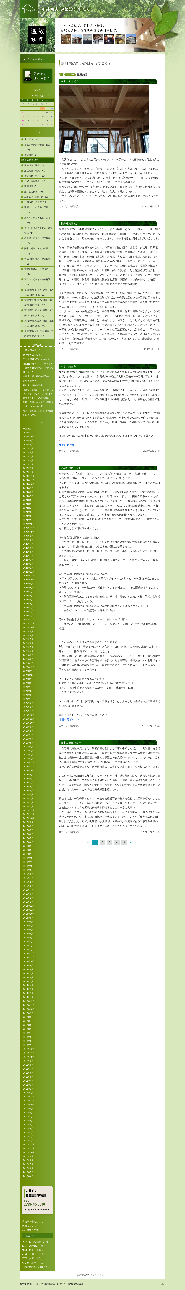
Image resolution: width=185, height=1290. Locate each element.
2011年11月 (29, 1100)
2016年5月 (28, 886)
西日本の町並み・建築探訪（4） (37, 282)
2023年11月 (29, 528)
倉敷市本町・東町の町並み (36, 376)
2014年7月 (28, 973)
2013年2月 (28, 1041)
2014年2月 (28, 993)
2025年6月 (28, 452)
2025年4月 (28, 460)
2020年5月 (28, 695)
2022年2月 (28, 611)
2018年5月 (28, 790)
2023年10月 (29, 532)
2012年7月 (28, 1069)
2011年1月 (28, 1140)
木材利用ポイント (69, 719)
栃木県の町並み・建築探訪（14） (37, 241)
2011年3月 (28, 1132)
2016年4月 (28, 890)
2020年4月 (28, 699)
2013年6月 (28, 1025)
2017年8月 (28, 826)
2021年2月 (28, 659)
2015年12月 (29, 906)
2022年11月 (29, 575)
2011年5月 (28, 1124)
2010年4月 (28, 1176)
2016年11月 (29, 862)
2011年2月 (28, 1136)
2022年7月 (28, 591)
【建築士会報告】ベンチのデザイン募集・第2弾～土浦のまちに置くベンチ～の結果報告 (38, 394)
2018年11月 (29, 766)
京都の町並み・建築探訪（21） (36, 271)
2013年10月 (29, 1009)
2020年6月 (28, 691)
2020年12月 (29, 667)
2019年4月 (28, 747)
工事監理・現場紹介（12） (37, 197)
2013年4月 (28, 1033)
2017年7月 (28, 830)
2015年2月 (28, 945)
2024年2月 (28, 516)
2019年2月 (28, 754)
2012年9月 (28, 1061)
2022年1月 (28, 615)
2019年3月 (28, 750)
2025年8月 (28, 444)
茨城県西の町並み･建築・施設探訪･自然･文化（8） (39, 313)
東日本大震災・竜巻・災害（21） (37, 220)
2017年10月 (29, 818)
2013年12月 (29, 1001)
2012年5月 (28, 1077)
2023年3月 (28, 560)
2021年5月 (28, 647)
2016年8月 (28, 874)
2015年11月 (29, 910)
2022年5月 (28, 599)
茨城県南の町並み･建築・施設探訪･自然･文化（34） (39, 323)
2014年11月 (29, 957)
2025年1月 (28, 472)
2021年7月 (28, 639)
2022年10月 (29, 579)
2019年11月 (29, 719)
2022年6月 (28, 595)
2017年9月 (28, 822)
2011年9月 (28, 1108)
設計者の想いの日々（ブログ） (92, 1275)
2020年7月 (28, 687)
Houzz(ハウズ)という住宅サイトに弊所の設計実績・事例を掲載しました (38, 368)
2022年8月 (28, 587)
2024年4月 (28, 508)
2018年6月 (28, 786)
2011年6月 (28, 1120)
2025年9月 (28, 440)
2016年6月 (28, 882)
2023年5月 (28, 552)
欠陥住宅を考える (31, 350)
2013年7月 (28, 1021)
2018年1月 (28, 806)
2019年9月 (28, 727)
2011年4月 (28, 1128)
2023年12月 (29, 524)
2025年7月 (28, 448)
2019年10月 (29, 723)
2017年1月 (28, 854)
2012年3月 (28, 1085)
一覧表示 (27, 428)
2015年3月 (28, 941)
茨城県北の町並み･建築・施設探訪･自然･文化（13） (39, 292)
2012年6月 (28, 1073)
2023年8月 (28, 540)
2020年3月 (28, 703)
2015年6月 (28, 929)
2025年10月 (29, 436)
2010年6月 (28, 1168)
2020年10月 (29, 675)
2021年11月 (29, 623)
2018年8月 (28, 778)
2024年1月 (28, 520)
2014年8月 (28, 969)
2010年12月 (29, 1144)
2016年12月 (29, 858)
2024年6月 (28, 500)
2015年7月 (28, 925)
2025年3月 (28, 464)
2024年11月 (29, 480)
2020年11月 (29, 671)
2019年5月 (28, 743)
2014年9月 (28, 965)
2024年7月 (28, 496)
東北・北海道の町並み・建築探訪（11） (38, 230)
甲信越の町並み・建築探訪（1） (37, 261)
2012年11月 (29, 1053)
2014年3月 (28, 989)
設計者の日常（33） (34, 191)
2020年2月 (28, 707)
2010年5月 (28, 1172)
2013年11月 (29, 1005)
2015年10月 (29, 914)
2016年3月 (28, 894)
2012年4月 (28, 1081)
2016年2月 (28, 898)
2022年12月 (29, 572)
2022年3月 (28, 607)
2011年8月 (28, 1112)
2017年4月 (28, 842)
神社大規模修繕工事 (33, 385)
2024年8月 (28, 492)
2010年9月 (28, 1156)
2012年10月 (29, 1057)
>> (49, 95)
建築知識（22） (32, 160)
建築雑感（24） (32, 155)
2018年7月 (28, 782)
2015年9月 (28, 918)
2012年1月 (28, 1093)
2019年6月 (28, 739)
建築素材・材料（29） (35, 176)
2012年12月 (29, 1049)
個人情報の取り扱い (33, 355)
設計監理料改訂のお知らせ (36, 359)
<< (26, 95)
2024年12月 (29, 476)
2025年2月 (28, 468)
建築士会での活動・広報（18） (36, 210)
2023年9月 (28, 536)
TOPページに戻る (32, 58)
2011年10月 (29, 1104)
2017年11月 (29, 814)
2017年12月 (29, 810)
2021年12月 (29, 619)
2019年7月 (28, 735)
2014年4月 (28, 985)
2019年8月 (28, 731)
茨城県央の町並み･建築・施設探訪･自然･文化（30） (39, 302)
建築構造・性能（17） (35, 165)
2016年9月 (28, 870)
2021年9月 (28, 631)
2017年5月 (28, 838)
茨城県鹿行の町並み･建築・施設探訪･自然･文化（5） (39, 333)
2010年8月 (28, 1160)
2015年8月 (28, 921)
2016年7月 (28, 878)
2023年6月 (28, 548)
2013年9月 (28, 1013)
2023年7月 (28, 544)
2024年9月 (28, 488)
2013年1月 (28, 1045)
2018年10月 (29, 770)
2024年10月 (29, 484)
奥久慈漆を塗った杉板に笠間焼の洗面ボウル (38, 413)
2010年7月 (28, 1164)
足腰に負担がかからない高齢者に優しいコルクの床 (38, 404)
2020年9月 (28, 679)
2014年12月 (29, 953)
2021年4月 (28, 651)
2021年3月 (28, 655)
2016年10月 (29, 866)
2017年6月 (28, 834)
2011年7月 (28, 1116)
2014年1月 (28, 997)
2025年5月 (28, 456)
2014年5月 (28, 981)
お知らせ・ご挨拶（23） (36, 202)
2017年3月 (28, 846)
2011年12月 (29, 1096)
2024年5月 (28, 504)
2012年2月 (28, 1089)
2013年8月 (28, 1017)
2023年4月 (28, 556)
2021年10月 (29, 627)
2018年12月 (29, 762)
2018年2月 (28, 802)
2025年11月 (29, 432)
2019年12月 (29, 715)
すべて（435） (31, 139)
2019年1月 (28, 758)
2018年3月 (28, 798)
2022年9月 (28, 583)
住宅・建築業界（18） (35, 181)
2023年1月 (28, 568)
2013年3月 (28, 1037)
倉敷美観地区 (29, 381)
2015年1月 (28, 949)
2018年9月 (28, 774)
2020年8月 (28, 683)
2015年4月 (28, 937)
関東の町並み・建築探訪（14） (36, 251)
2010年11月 (29, 1148)
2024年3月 (28, 512)
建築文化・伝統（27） (35, 170)
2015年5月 (28, 933)
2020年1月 (28, 711)
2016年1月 (28, 902)
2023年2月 (28, 564)
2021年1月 (28, 663)
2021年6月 (28, 643)
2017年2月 (28, 850)
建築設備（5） (31, 186)
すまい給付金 (66, 444)
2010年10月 (29, 1152)
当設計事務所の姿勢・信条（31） (37, 147)
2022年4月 (28, 603)
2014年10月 (29, 961)
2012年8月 (28, 1065)
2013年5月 (28, 1029)
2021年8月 (28, 635)
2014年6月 (28, 977)
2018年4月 (28, 794)
